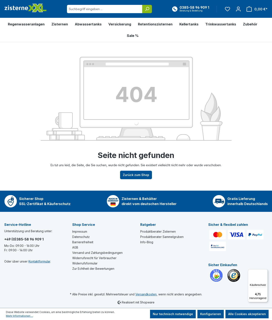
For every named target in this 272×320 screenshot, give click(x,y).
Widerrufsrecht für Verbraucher (94, 258)
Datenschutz (81, 237)
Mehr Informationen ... (19, 315)
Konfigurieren (210, 314)
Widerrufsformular (85, 263)
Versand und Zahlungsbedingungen (97, 252)
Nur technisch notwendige (173, 314)
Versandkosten (146, 294)
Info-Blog (146, 242)
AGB (75, 247)
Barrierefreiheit (82, 242)
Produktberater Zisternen (158, 231)
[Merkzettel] (227, 9)
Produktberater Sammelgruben (162, 237)
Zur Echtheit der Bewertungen (93, 268)
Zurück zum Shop (136, 175)
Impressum (79, 231)
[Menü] (265, 271)
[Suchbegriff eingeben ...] (104, 9)
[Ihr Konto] (238, 9)
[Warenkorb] (256, 9)
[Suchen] (147, 9)
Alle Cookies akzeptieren (247, 314)
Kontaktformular (39, 261)
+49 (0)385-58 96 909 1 (24, 239)
